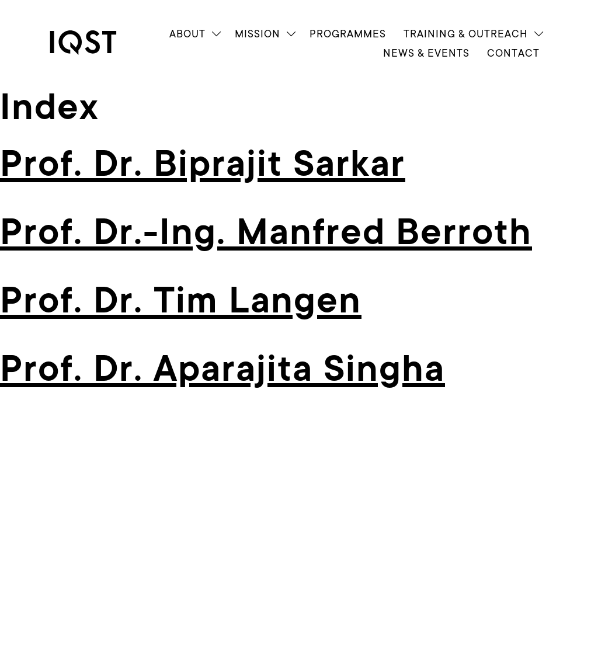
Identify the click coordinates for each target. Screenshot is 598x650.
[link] (93, 42)
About (187, 33)
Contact (513, 53)
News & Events (426, 53)
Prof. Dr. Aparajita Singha (222, 369)
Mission (257, 33)
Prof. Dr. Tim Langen (180, 300)
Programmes (348, 33)
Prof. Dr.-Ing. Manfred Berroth (266, 232)
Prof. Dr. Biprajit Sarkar (202, 164)
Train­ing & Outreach (466, 33)
